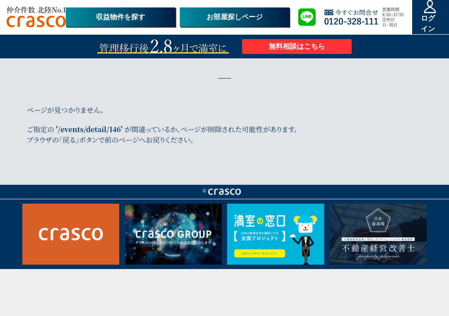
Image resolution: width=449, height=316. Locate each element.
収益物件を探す (120, 17)
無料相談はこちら (297, 46)
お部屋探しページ (235, 17)
